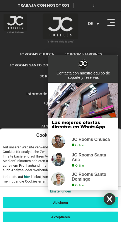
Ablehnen (60, 203)
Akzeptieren (60, 217)
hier (27, 177)
